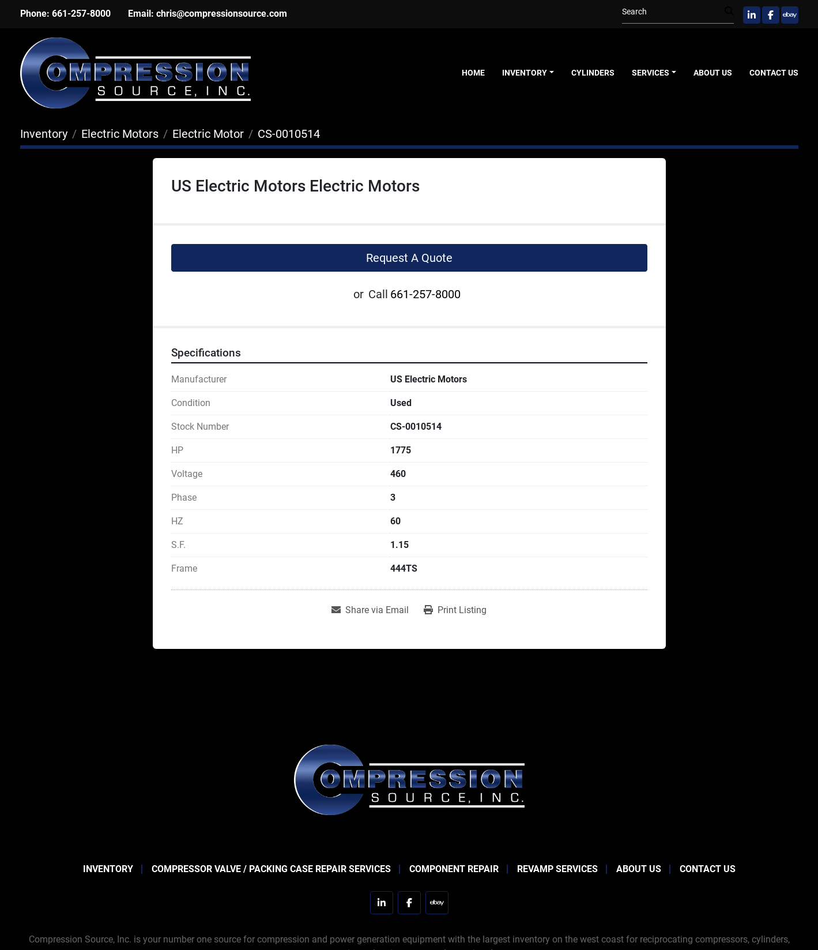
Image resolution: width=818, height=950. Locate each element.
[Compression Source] (409, 778)
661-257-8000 (81, 13)
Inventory (524, 72)
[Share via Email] (370, 610)
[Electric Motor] (208, 134)
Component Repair (454, 868)
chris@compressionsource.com (221, 13)
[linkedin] (751, 15)
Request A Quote (409, 258)
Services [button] (650, 72)
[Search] (673, 12)
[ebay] (789, 15)
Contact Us (773, 72)
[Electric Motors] (120, 134)
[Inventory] (43, 134)
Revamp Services (557, 868)
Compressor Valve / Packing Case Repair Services (271, 868)
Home (473, 72)
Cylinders (593, 72)
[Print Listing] (455, 610)
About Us (712, 72)
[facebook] (770, 15)
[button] (528, 73)
